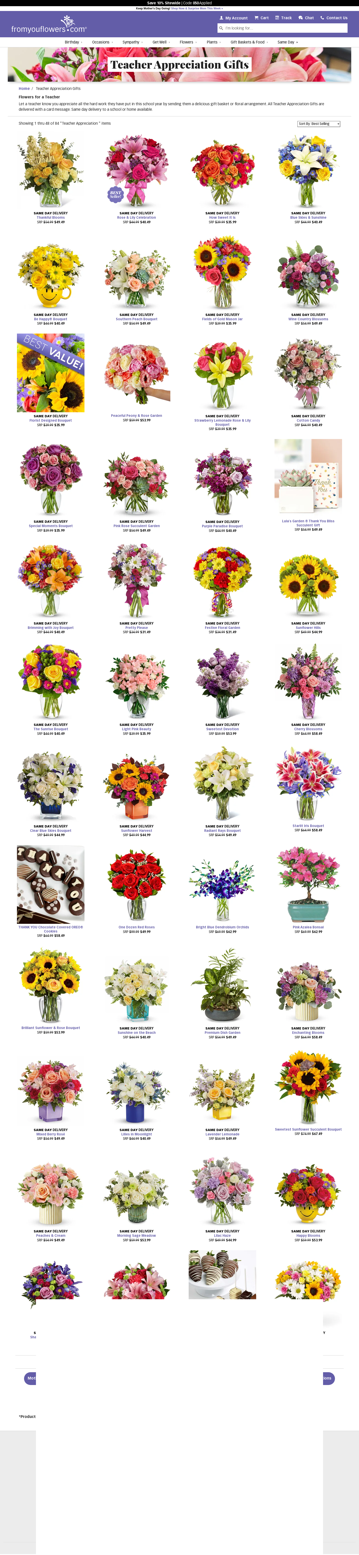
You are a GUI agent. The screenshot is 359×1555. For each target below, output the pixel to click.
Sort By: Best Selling (314, 124)
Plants (212, 42)
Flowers (186, 42)
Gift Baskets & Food (247, 42)
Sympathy (131, 42)
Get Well (159, 42)
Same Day (286, 42)
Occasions (100, 42)
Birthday (72, 42)
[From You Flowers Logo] (49, 24)
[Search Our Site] (286, 27)
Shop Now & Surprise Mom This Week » (197, 8)
